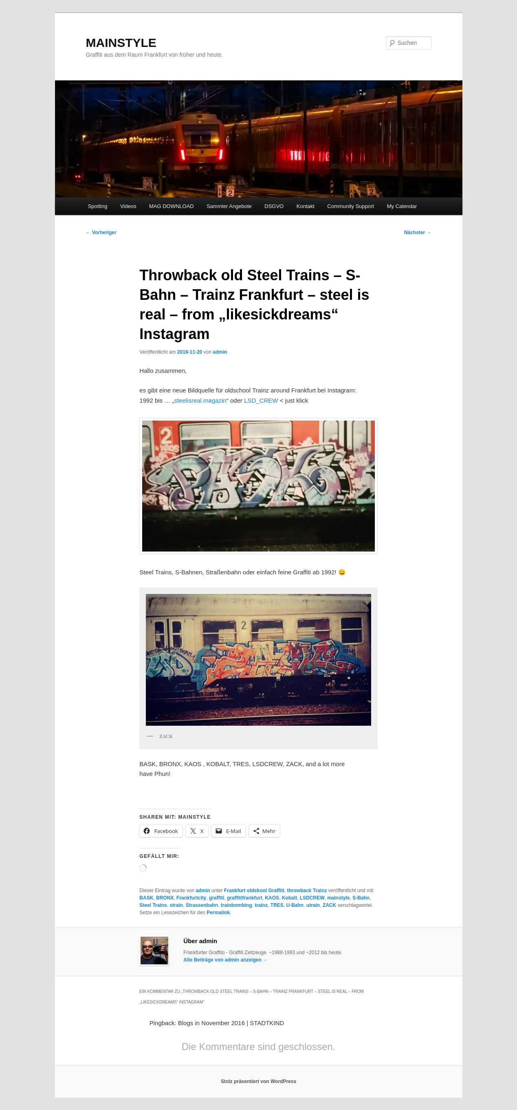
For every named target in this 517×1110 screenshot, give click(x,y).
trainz (261, 905)
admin (220, 352)
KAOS (272, 898)
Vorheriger (101, 232)
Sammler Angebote (229, 206)
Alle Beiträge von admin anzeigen (225, 960)
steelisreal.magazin (200, 400)
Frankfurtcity (191, 898)
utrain (313, 905)
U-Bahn (295, 905)
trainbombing (236, 905)
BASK (146, 898)
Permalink (218, 912)
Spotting (98, 206)
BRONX (165, 898)
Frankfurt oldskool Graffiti (254, 890)
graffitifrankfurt (244, 898)
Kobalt (289, 898)
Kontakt (306, 206)
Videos (128, 206)
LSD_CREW (261, 400)
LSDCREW (312, 898)
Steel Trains (153, 905)
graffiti (216, 898)
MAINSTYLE (121, 42)
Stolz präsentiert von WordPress (258, 1081)
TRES (277, 905)
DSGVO (274, 206)
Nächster (417, 232)
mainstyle (338, 898)
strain (176, 905)
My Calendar (402, 206)
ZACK (329, 905)
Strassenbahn (202, 905)
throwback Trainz (307, 890)
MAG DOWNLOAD (171, 206)
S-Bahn (361, 898)
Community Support (350, 206)
